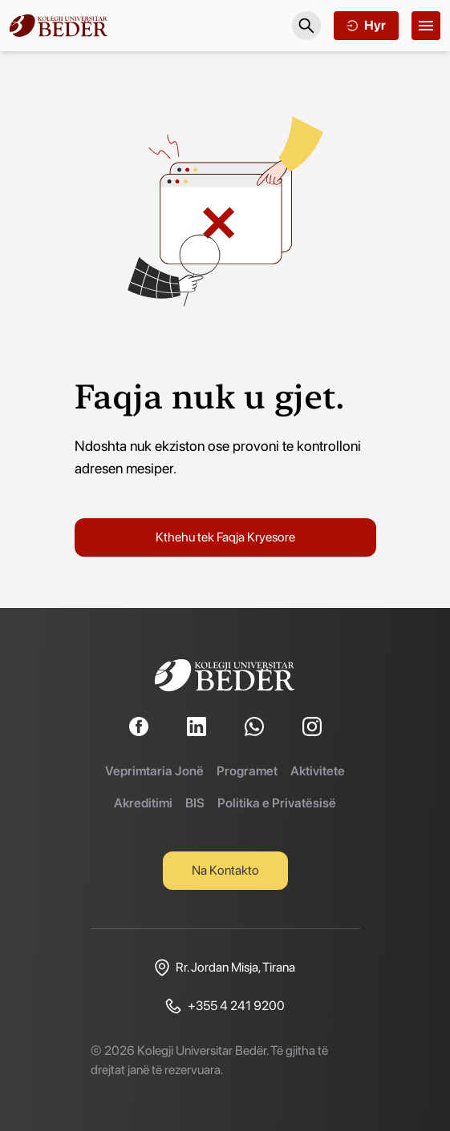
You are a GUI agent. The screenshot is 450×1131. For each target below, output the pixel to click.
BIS (195, 803)
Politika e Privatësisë (276, 803)
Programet (247, 771)
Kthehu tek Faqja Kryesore (225, 537)
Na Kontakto (225, 870)
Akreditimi (143, 803)
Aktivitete (317, 771)
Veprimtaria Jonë (154, 771)
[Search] (306, 25)
